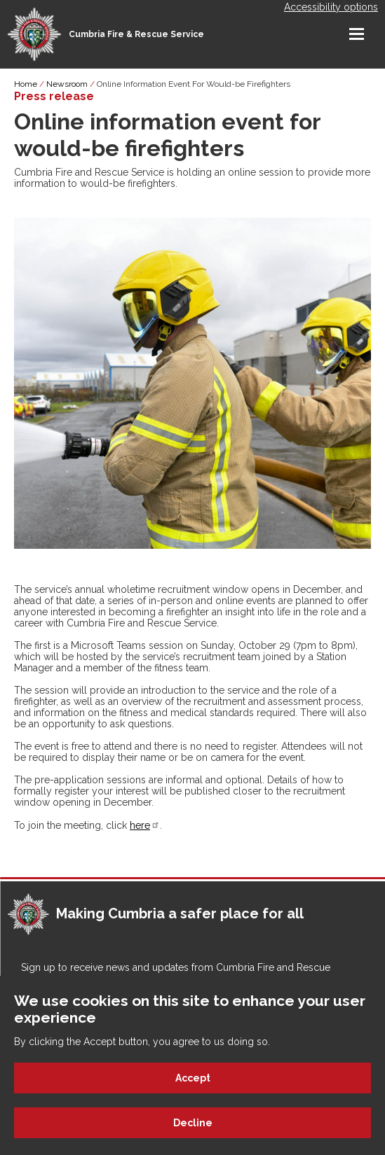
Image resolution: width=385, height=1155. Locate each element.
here (145, 825)
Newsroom (67, 84)
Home (25, 84)
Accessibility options (331, 7)
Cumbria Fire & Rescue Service (136, 34)
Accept (192, 1078)
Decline (192, 1122)
